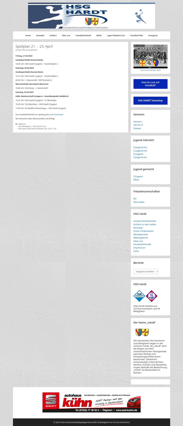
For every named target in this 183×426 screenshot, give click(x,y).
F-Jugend (138, 176)
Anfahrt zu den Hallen (144, 224)
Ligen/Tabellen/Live (116, 35)
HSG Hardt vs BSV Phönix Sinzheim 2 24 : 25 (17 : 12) (37, 129)
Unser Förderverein (143, 230)
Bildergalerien (140, 237)
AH (134, 198)
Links (136, 250)
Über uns (66, 35)
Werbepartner (140, 234)
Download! (58, 114)
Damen (137, 128)
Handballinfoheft (83, 35)
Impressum (139, 247)
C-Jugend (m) (140, 150)
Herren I (137, 121)
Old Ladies (138, 202)
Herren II (138, 124)
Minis (136, 179)
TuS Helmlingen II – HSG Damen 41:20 (32, 126)
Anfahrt (53, 35)
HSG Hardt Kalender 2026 (150, 70)
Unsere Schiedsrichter (144, 220)
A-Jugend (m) (140, 147)
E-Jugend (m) (140, 157)
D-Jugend (138, 153)
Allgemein (22, 124)
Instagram (153, 35)
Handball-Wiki (136, 35)
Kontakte (40, 35)
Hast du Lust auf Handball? (150, 84)
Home (28, 35)
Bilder (99, 35)
